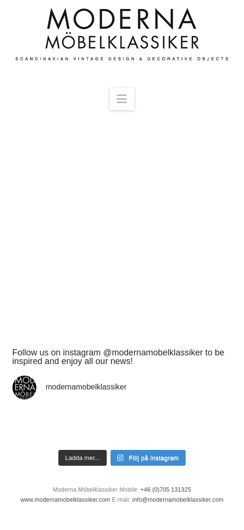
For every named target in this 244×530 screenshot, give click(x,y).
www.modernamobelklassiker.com (66, 499)
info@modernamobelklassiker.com (178, 499)
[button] (122, 99)
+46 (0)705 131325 (166, 489)
